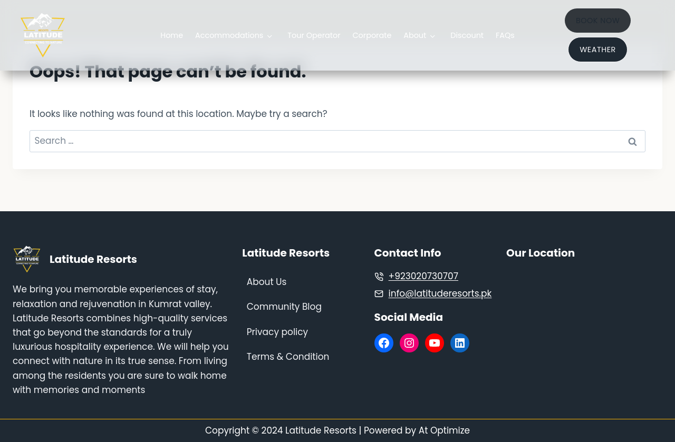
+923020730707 (423, 276)
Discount (467, 35)
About (414, 35)
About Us (267, 282)
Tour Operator (313, 35)
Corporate (371, 35)
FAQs (505, 35)
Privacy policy (277, 332)
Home (171, 35)
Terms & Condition (288, 356)
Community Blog (284, 306)
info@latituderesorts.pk (440, 293)
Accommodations (229, 35)
